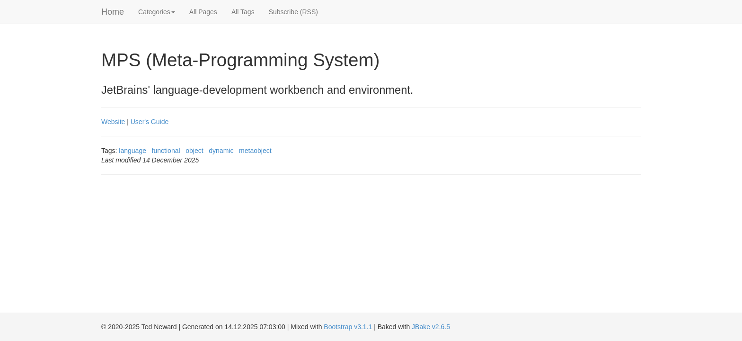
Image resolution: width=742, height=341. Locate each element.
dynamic (221, 150)
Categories (156, 12)
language (132, 150)
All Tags (243, 12)
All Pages (203, 12)
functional (166, 150)
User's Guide (149, 122)
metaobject (255, 150)
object (194, 150)
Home (112, 12)
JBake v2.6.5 (431, 327)
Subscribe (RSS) (293, 12)
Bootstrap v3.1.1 (348, 327)
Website (113, 122)
